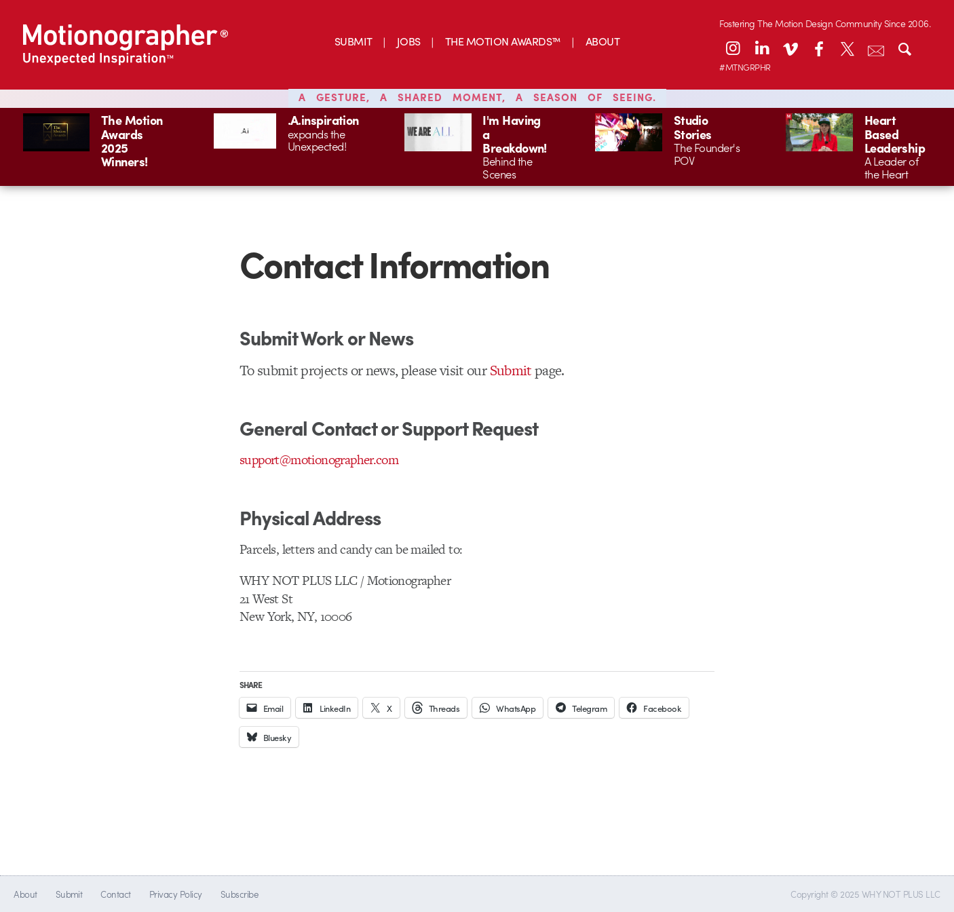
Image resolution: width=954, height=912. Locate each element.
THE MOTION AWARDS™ (503, 41)
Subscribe (239, 894)
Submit (511, 370)
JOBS (409, 41)
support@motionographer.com (319, 460)
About (25, 894)
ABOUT (602, 41)
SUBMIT (354, 41)
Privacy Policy (175, 894)
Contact (115, 894)
